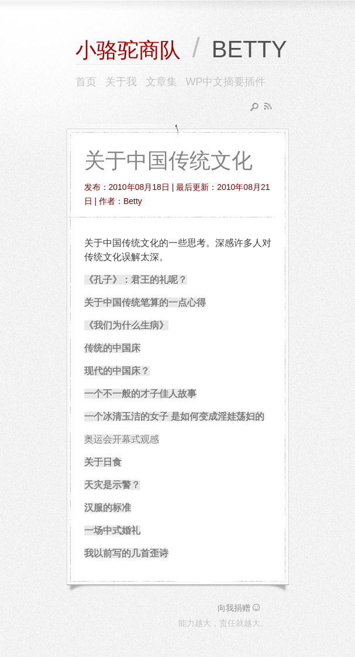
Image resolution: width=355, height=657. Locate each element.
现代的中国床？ (117, 371)
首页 (85, 82)
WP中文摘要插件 (226, 82)
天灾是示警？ (112, 485)
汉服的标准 (107, 508)
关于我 (121, 82)
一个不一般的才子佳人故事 (140, 394)
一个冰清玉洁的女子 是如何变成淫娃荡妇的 (174, 416)
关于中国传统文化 (168, 160)
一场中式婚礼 (112, 530)
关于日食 (103, 462)
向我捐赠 (240, 608)
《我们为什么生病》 (126, 325)
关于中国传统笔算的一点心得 (145, 302)
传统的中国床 (112, 348)
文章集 (161, 82)
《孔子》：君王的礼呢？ (135, 280)
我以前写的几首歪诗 (126, 553)
